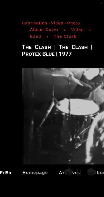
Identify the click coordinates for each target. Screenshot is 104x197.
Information (34, 23)
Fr (2, 172)
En (8, 172)
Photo (73, 23)
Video (57, 23)
